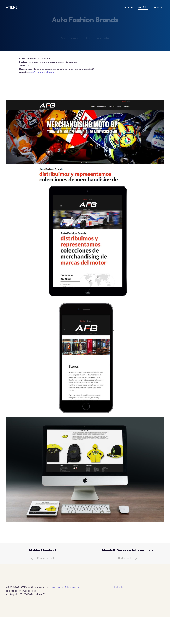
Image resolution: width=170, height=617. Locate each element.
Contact (157, 7)
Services (128, 7)
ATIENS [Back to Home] (12, 7)
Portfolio (143, 7)
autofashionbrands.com (41, 72)
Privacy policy (72, 587)
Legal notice (57, 587)
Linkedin (118, 587)
